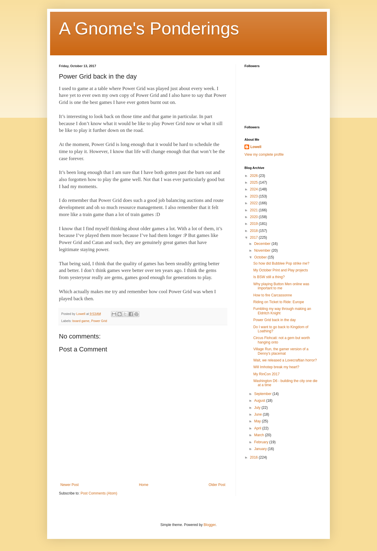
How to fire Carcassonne (272, 295)
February (261, 442)
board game (81, 321)
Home (143, 485)
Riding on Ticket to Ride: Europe (278, 302)
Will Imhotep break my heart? (276, 367)
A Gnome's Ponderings (149, 28)
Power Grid (99, 321)
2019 (254, 224)
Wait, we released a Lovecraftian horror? (285, 360)
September (263, 394)
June (258, 414)
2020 (254, 217)
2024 (254, 189)
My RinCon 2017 (266, 374)
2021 (254, 210)
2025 (254, 182)
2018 (254, 231)
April (258, 428)
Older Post (217, 485)
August (260, 401)
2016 (254, 457)
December (263, 244)
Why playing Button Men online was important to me (281, 286)
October (261, 257)
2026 (254, 176)
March (259, 435)
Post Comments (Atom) (98, 493)
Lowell (255, 147)
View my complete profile (264, 154)
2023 (254, 196)
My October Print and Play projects (280, 270)
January (261, 449)
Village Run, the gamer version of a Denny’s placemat (280, 351)
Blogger (210, 525)
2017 (254, 237)
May (258, 421)
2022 (254, 203)
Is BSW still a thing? (269, 277)
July (258, 408)
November (263, 250)
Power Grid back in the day (274, 320)
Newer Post (69, 485)
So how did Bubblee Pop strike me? (281, 263)
